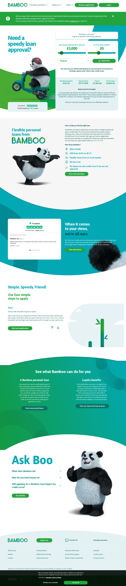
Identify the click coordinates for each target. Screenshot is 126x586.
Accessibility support (72, 554)
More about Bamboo (76, 174)
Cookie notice (98, 554)
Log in (109, 5)
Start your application (20, 328)
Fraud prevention (42, 558)
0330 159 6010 (98, 141)
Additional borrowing (43, 554)
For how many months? (102, 45)
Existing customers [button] (38, 5)
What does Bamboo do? (24, 471)
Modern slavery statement (74, 558)
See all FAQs (20, 496)
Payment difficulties (72, 550)
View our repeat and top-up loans (92, 406)
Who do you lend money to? (26, 477)
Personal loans (41, 550)
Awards (10, 554)
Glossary (96, 550)
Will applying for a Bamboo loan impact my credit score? (34, 486)
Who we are (12, 550)
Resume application (86, 5)
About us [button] (56, 5)
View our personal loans (34, 408)
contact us (74, 21)
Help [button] (68, 5)
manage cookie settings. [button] (54, 577)
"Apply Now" (54, 318)
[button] (52, 328)
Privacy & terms (99, 558)
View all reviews (75, 250)
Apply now (44, 540)
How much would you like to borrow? (72, 45)
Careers (10, 558)
